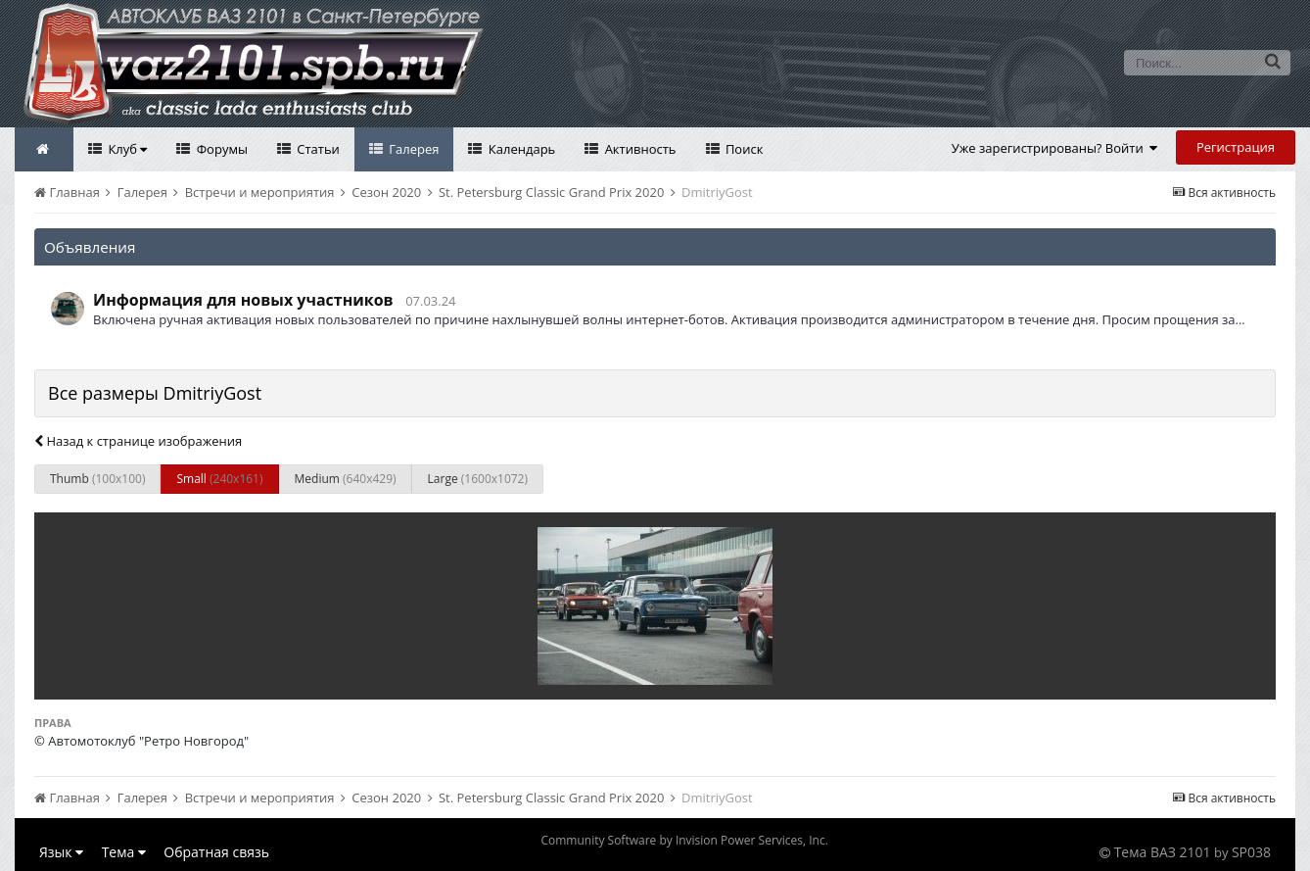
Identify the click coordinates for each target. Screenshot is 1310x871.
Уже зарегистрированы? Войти (1055, 148)
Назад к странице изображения (138, 441)
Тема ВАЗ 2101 (1162, 852)
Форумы (220, 149)
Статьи (317, 149)
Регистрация (1235, 147)
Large (478, 478)
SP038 (1251, 852)
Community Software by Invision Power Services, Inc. (683, 840)
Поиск (743, 149)
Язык (61, 852)
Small (219, 478)
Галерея (413, 149)
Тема (124, 852)
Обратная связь (216, 852)
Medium (346, 478)
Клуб (126, 149)
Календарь (520, 149)
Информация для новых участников (243, 300)
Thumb (97, 478)
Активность (638, 149)
